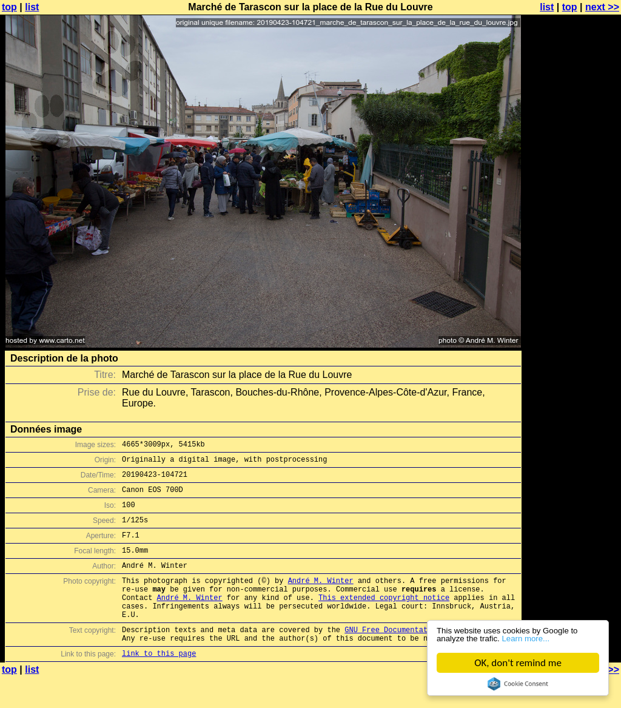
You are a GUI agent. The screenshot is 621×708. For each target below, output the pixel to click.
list (32, 7)
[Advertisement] (571, 300)
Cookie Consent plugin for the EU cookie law (518, 683)
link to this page (159, 684)
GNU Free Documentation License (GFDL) (425, 657)
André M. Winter (321, 598)
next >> (602, 7)
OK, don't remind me (518, 662)
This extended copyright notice (383, 619)
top (9, 7)
